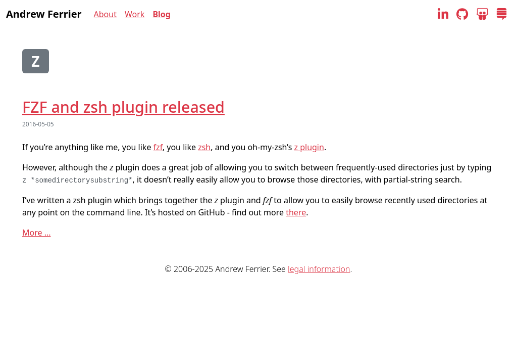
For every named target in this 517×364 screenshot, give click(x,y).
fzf (158, 147)
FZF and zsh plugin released (123, 106)
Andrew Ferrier (44, 14)
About (105, 14)
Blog (161, 14)
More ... (36, 232)
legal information (319, 269)
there (296, 212)
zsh (204, 147)
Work (134, 14)
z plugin (309, 147)
